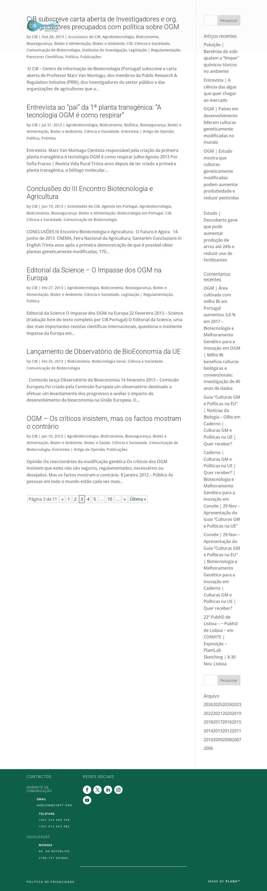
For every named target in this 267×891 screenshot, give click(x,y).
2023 (236, 704)
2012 (227, 731)
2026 (208, 704)
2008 (227, 740)
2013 (217, 731)
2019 (236, 713)
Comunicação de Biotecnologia (90, 219)
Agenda (172, 15)
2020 (227, 713)
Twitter (220, 15)
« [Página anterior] (62, 499)
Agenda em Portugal (119, 206)
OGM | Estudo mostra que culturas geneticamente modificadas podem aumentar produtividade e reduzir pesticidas (221, 177)
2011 (236, 731)
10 (109, 499)
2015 (236, 722)
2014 (208, 731)
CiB (35, 124)
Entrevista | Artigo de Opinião (147, 131)
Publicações (90, 56)
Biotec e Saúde (97, 442)
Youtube (213, 35)
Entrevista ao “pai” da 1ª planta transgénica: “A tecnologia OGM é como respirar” (94, 111)
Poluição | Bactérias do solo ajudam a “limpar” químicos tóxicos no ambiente (221, 58)
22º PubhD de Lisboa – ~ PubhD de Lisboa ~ (221, 623)
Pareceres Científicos (45, 56)
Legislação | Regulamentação (147, 294)
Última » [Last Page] (138, 499)
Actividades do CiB (83, 206)
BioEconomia (111, 124)
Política (71, 56)
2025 (217, 704)
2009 (217, 740)
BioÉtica (131, 124)
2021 (217, 713)
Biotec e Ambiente (66, 131)
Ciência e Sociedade (101, 131)
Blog (99, 15)
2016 (227, 722)
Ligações (197, 15)
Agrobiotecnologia (82, 124)
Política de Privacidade (51, 882)
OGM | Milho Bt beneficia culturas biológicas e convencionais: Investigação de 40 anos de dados (222, 368)
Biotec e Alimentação (97, 213)
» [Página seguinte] (125, 499)
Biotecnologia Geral (109, 361)
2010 (208, 740)
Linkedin (228, 15)
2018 (208, 722)
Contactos (77, 35)
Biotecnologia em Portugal (140, 213)
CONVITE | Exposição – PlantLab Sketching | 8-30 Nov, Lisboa (220, 650)
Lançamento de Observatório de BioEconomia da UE (104, 351)
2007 (236, 740)
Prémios (48, 138)
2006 (208, 748)
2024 (227, 704)
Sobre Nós (77, 15)
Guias (156, 15)
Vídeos (141, 15)
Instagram (235, 15)
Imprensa (116, 15)
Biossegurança (153, 124)
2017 (217, 722)
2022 (208, 713)
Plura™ (233, 881)
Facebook (213, 15)
